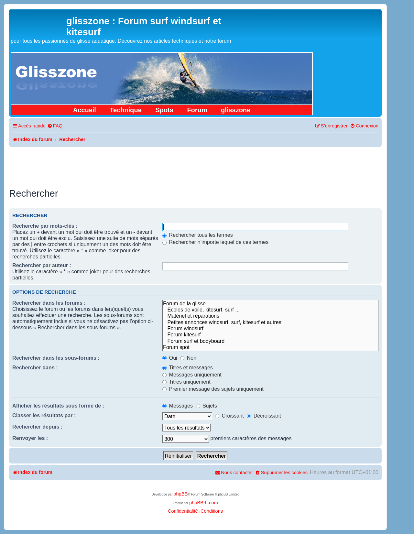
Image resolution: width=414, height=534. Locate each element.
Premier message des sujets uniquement (213, 389)
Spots (164, 110)
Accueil (84, 110)
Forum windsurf (270, 328)
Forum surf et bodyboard (270, 341)
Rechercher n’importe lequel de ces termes (215, 242)
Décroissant (264, 416)
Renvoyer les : (30, 438)
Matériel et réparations (270, 316)
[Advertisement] (195, 164)
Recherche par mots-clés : (45, 226)
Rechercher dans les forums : (49, 303)
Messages (177, 406)
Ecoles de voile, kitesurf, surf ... (270, 310)
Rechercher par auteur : (41, 265)
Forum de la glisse (270, 303)
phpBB (180, 493)
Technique (126, 110)
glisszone (235, 110)
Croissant (229, 416)
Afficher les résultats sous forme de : (58, 406)
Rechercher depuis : (37, 427)
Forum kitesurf (270, 335)
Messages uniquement (192, 374)
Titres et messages (187, 367)
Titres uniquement (186, 382)
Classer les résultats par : (44, 415)
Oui (169, 358)
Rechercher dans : (35, 367)
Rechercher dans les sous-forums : (56, 358)
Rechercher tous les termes (197, 235)
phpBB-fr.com (203, 502)
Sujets (206, 406)
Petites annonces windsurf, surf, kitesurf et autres (270, 322)
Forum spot (270, 347)
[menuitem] (54, 126)
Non (188, 358)
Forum (197, 110)
